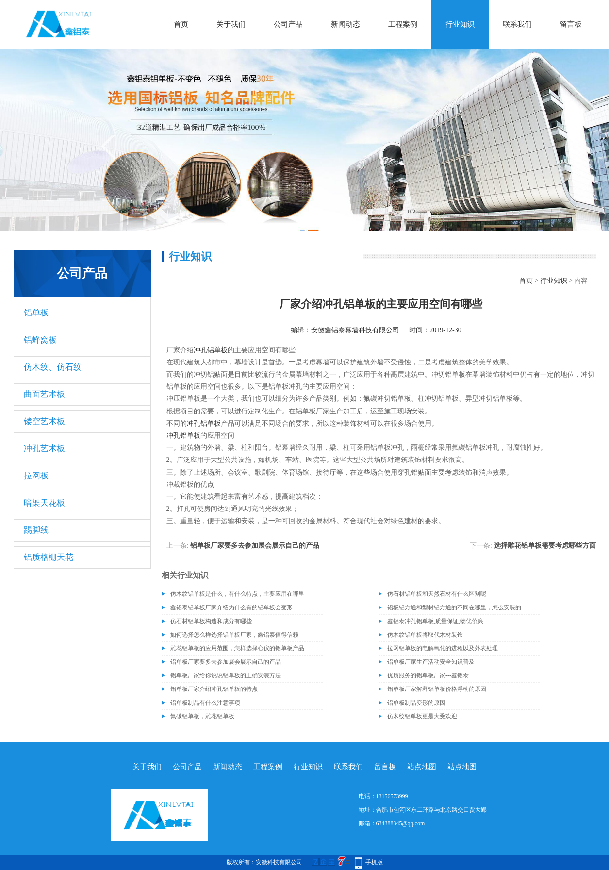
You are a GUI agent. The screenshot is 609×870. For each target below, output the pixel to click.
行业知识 (460, 24)
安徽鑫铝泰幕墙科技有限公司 (355, 330)
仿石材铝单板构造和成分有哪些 (211, 621)
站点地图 (421, 767)
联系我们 (517, 24)
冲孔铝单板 (211, 350)
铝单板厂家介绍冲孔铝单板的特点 (214, 689)
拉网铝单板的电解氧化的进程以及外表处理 (442, 648)
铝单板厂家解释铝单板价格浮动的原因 (436, 689)
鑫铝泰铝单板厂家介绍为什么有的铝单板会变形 (231, 607)
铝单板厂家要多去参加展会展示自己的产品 (254, 545)
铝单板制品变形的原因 (416, 702)
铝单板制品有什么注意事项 (205, 702)
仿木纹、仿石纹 (53, 367)
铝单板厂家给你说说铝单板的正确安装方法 (225, 675)
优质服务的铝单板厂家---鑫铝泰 (428, 675)
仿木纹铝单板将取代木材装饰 (425, 634)
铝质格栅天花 (48, 557)
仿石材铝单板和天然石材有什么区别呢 (436, 594)
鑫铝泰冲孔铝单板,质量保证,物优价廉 (435, 621)
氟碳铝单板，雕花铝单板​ (202, 716)
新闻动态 (345, 24)
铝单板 (36, 312)
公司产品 (288, 24)
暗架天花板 (44, 503)
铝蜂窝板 (40, 340)
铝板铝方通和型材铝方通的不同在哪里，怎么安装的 (454, 607)
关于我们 (231, 24)
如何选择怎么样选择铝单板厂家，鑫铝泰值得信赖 (234, 634)
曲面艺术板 (44, 394)
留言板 (571, 24)
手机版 (374, 862)
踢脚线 (36, 530)
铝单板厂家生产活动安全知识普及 (431, 661)
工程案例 (402, 24)
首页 (181, 24)
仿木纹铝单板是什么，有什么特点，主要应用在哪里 (237, 594)
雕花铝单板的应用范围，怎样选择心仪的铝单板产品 (237, 648)
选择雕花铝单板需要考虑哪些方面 (545, 545)
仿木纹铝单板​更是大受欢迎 (422, 716)
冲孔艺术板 (44, 448)
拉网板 (36, 475)
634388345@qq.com (400, 823)
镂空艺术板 (44, 421)
